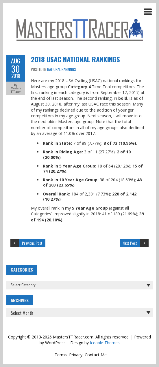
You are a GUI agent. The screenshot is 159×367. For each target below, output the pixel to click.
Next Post (130, 243)
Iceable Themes (105, 342)
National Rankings (61, 69)
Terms (61, 354)
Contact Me (96, 354)
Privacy (75, 354)
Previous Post (32, 243)
